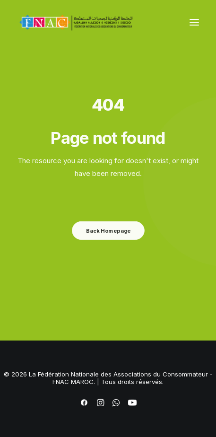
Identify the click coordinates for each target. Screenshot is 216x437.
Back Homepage (108, 230)
